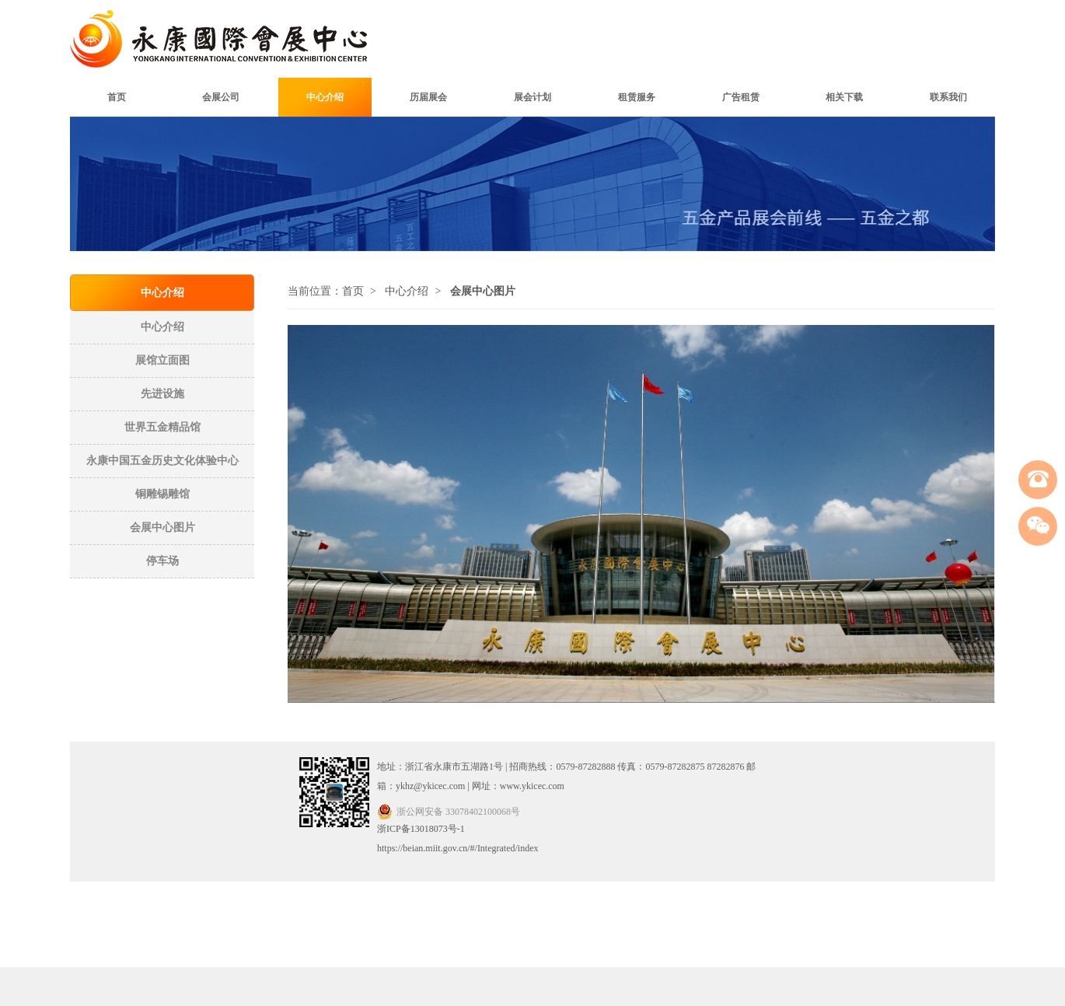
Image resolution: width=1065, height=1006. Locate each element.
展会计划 (532, 97)
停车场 (162, 561)
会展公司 (220, 97)
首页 (116, 97)
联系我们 (948, 97)
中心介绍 (325, 97)
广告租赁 (740, 97)
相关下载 (844, 97)
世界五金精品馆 (162, 427)
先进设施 (162, 394)
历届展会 (428, 97)
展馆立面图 (162, 360)
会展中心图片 (162, 527)
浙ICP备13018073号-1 (421, 828)
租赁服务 (636, 97)
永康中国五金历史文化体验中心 (162, 460)
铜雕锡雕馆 (162, 494)
